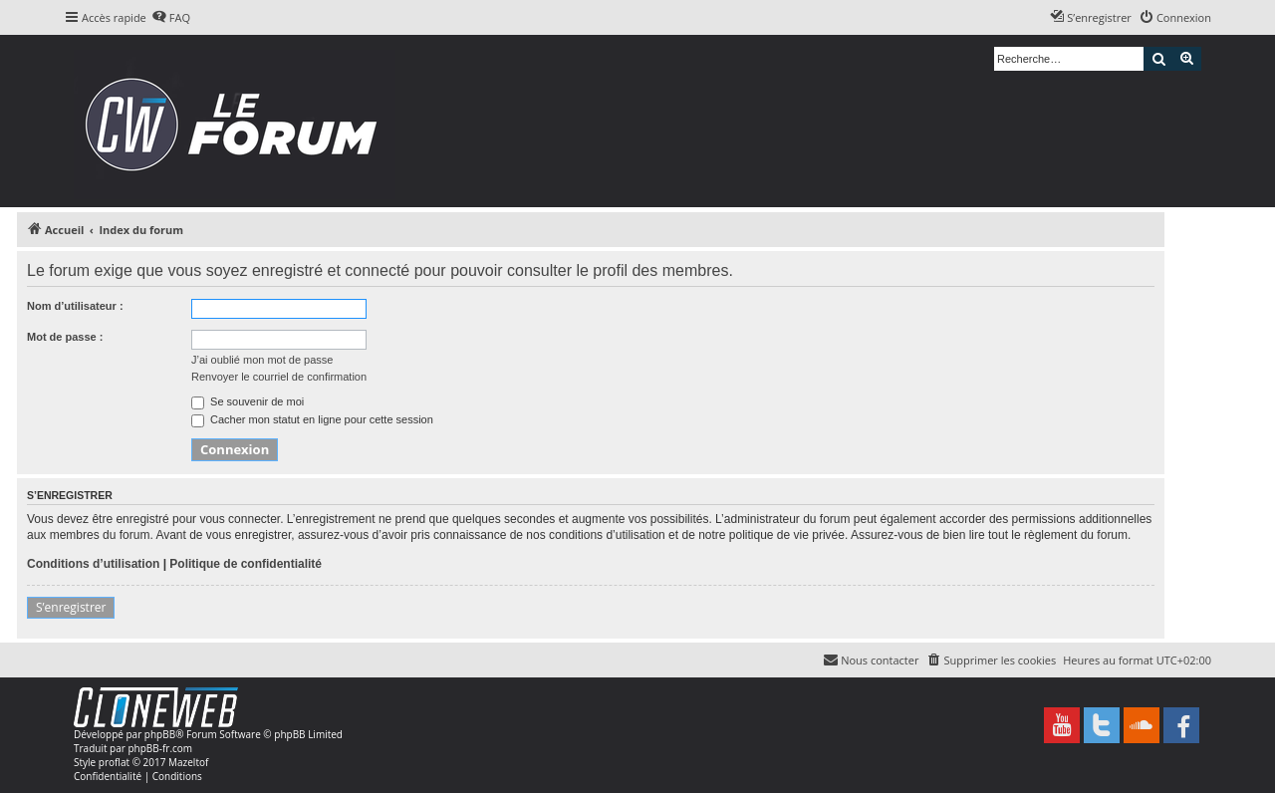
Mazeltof (188, 762)
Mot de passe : (65, 337)
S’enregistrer (71, 607)
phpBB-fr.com (160, 748)
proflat (114, 762)
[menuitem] (170, 18)
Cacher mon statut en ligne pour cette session (312, 419)
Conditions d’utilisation (93, 564)
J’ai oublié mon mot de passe (262, 360)
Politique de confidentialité (245, 564)
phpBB (159, 734)
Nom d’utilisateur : (75, 306)
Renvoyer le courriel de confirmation (279, 377)
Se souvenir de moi (247, 401)
